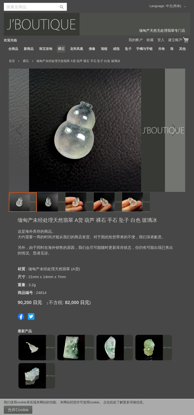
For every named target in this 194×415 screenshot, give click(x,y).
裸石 (26, 61)
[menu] (97, 49)
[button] (177, 6)
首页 (12, 61)
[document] (97, 407)
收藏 (150, 40)
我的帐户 (136, 40)
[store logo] (97, 24)
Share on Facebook (21, 316)
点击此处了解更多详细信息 (123, 402)
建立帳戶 (175, 40)
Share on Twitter (31, 316)
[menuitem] (13, 49)
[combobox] (35, 7)
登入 (160, 40)
